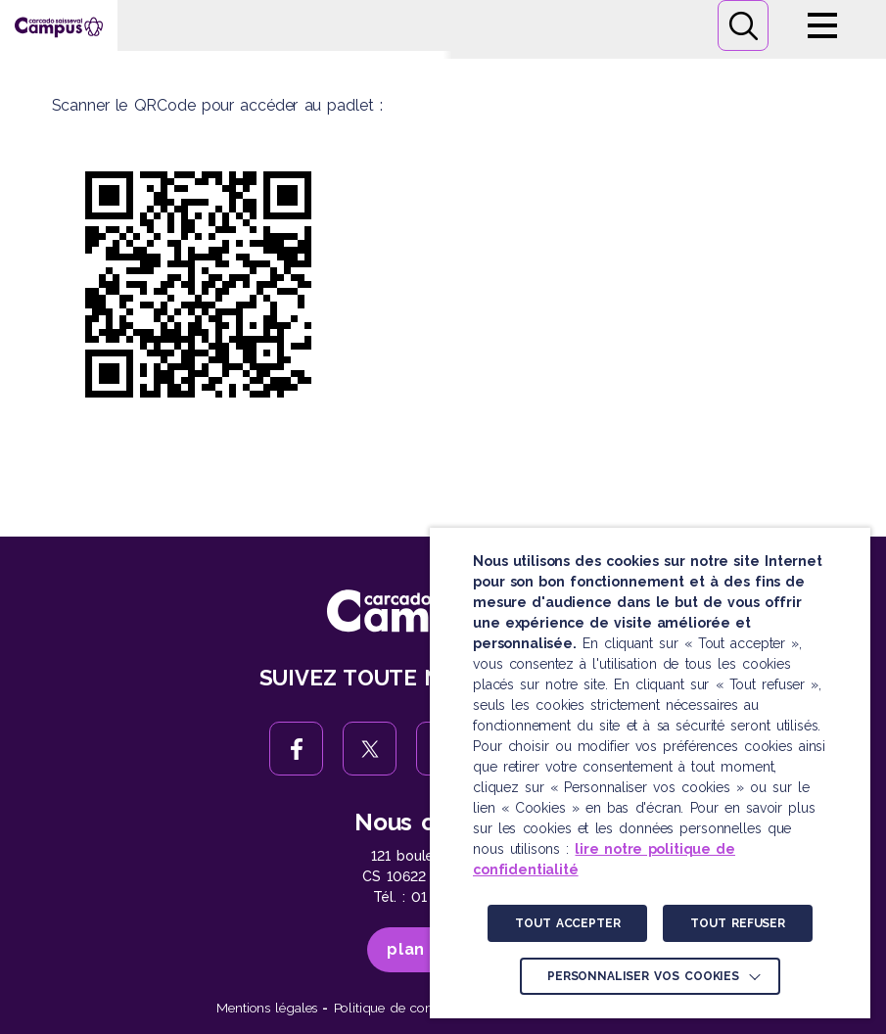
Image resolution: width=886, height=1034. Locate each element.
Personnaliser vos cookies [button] (643, 976)
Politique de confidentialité (413, 1007)
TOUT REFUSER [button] (737, 923)
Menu (822, 25)
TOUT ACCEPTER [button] (567, 923)
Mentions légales (266, 1007)
